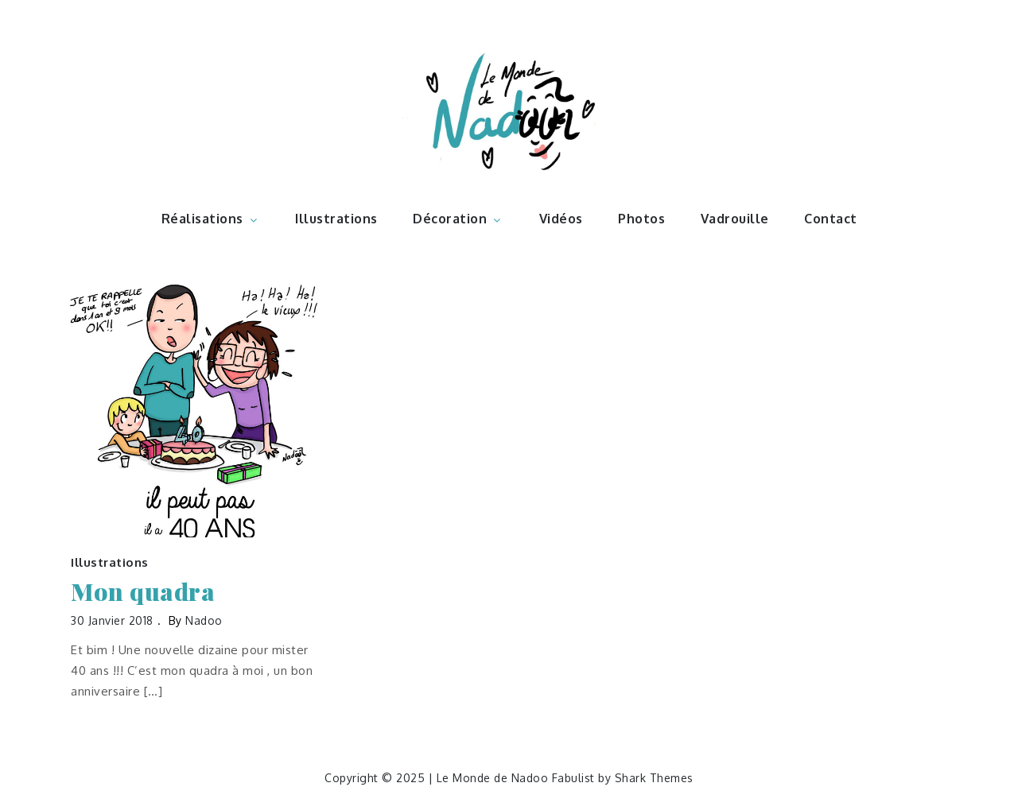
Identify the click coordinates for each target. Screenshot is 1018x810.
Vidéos (561, 219)
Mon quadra (143, 591)
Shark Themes (654, 778)
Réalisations (210, 219)
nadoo (204, 620)
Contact (830, 219)
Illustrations (336, 219)
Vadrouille (735, 219)
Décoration (458, 219)
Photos (641, 219)
